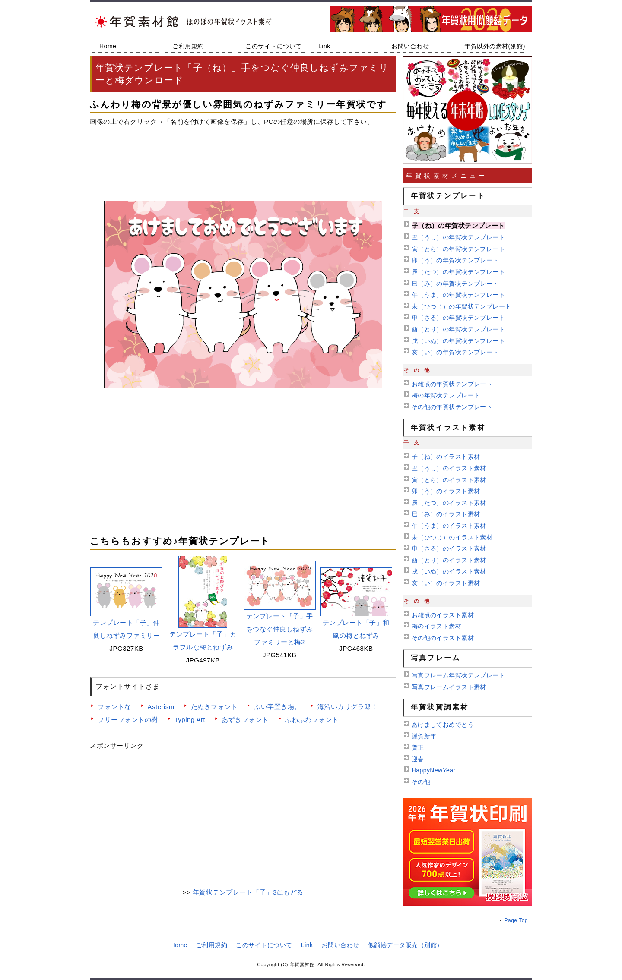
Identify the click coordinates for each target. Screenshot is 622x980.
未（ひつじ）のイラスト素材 (452, 537)
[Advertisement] (243, 160)
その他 (421, 781)
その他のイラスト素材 (443, 637)
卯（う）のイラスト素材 (446, 491)
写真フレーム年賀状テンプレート (458, 675)
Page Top (516, 920)
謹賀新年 (424, 736)
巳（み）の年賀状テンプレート (455, 283)
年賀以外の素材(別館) (494, 46)
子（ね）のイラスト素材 (446, 456)
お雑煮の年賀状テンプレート (452, 384)
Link (324, 46)
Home (107, 46)
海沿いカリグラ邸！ (347, 706)
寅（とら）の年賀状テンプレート (458, 249)
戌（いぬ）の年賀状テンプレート (458, 340)
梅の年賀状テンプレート (446, 395)
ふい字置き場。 (277, 706)
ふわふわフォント (312, 719)
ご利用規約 (188, 46)
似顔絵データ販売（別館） (405, 945)
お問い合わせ (410, 46)
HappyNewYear (434, 770)
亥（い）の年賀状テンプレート (455, 352)
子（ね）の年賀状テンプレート (458, 225)
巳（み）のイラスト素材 (446, 513)
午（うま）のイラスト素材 (449, 525)
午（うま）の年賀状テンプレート (458, 294)
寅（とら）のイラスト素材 (449, 479)
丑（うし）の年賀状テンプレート (458, 237)
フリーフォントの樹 (128, 719)
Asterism (161, 706)
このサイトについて (273, 46)
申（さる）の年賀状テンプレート (458, 317)
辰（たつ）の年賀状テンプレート (458, 271)
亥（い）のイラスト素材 (446, 583)
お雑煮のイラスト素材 (443, 614)
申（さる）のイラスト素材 (449, 548)
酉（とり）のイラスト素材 (449, 560)
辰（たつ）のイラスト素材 (449, 502)
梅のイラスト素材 (436, 626)
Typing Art (190, 719)
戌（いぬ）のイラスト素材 (449, 571)
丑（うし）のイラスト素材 (449, 468)
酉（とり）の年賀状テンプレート (458, 329)
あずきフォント (245, 719)
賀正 (418, 747)
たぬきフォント (214, 706)
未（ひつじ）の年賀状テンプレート (461, 306)
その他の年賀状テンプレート (452, 406)
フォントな (114, 706)
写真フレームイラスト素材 (449, 687)
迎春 (418, 759)
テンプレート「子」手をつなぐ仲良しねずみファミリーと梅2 (279, 629)
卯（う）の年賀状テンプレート (455, 260)
